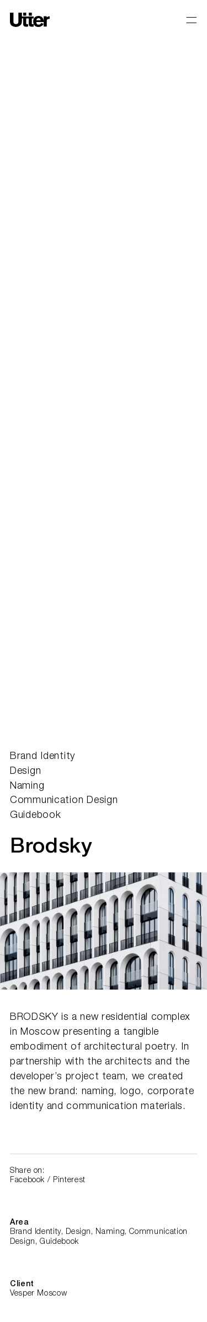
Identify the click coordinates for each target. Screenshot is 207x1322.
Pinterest (69, 1180)
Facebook (27, 1180)
